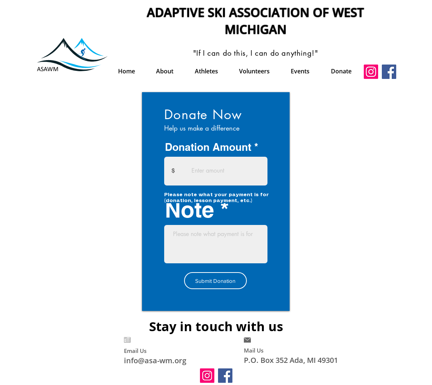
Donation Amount (208, 147)
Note (189, 209)
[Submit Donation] (215, 280)
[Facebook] (389, 72)
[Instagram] (371, 72)
